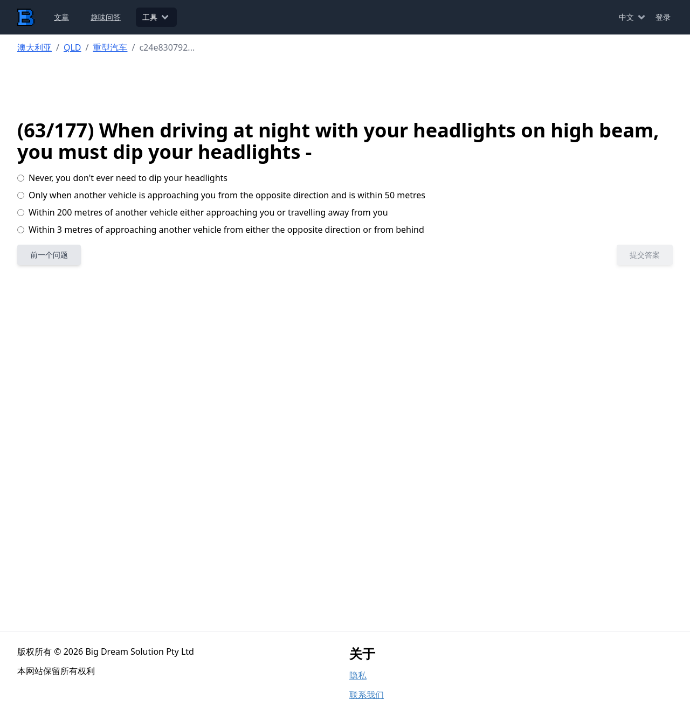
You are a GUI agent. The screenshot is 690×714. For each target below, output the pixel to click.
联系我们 (366, 695)
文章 (61, 17)
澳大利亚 (34, 47)
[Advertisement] (345, 87)
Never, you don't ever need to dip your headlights (122, 178)
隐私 (358, 675)
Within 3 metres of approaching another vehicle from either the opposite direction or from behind (220, 229)
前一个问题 (49, 254)
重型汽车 (110, 47)
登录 (663, 17)
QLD (72, 47)
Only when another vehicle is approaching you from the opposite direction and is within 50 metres (221, 195)
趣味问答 (106, 17)
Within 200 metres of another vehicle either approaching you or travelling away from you (202, 212)
